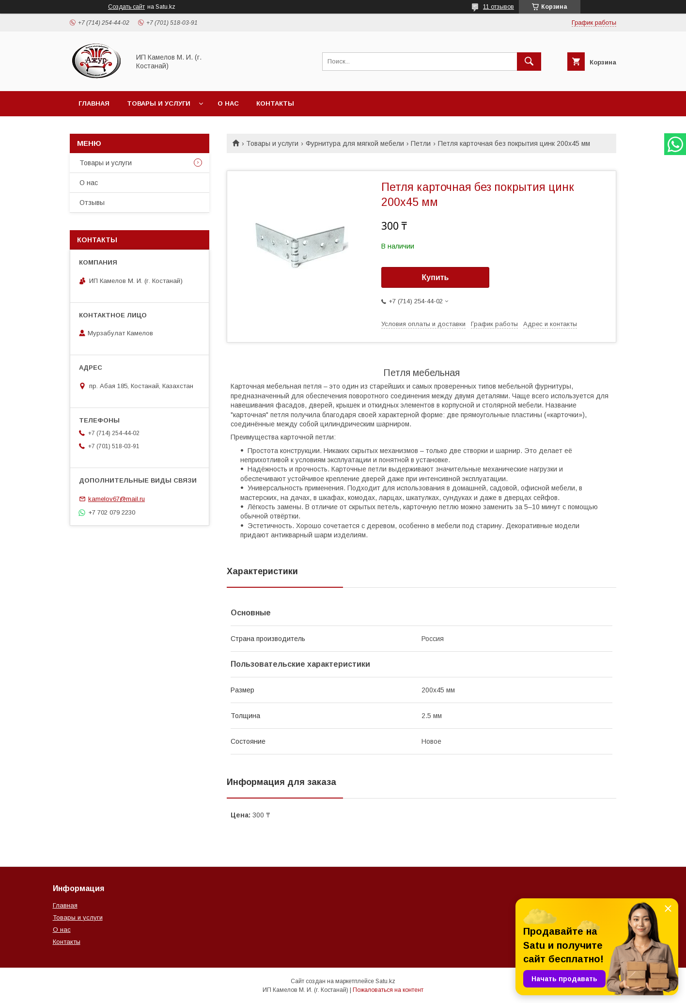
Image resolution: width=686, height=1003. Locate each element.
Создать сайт (126, 6)
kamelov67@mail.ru (116, 498)
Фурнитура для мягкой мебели (355, 143)
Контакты (275, 103)
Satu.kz (385, 981)
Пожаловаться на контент (388, 990)
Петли (421, 143)
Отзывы (92, 202)
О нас (228, 103)
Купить (435, 277)
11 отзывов (498, 6)
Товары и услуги (158, 103)
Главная (93, 103)
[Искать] (529, 61)
